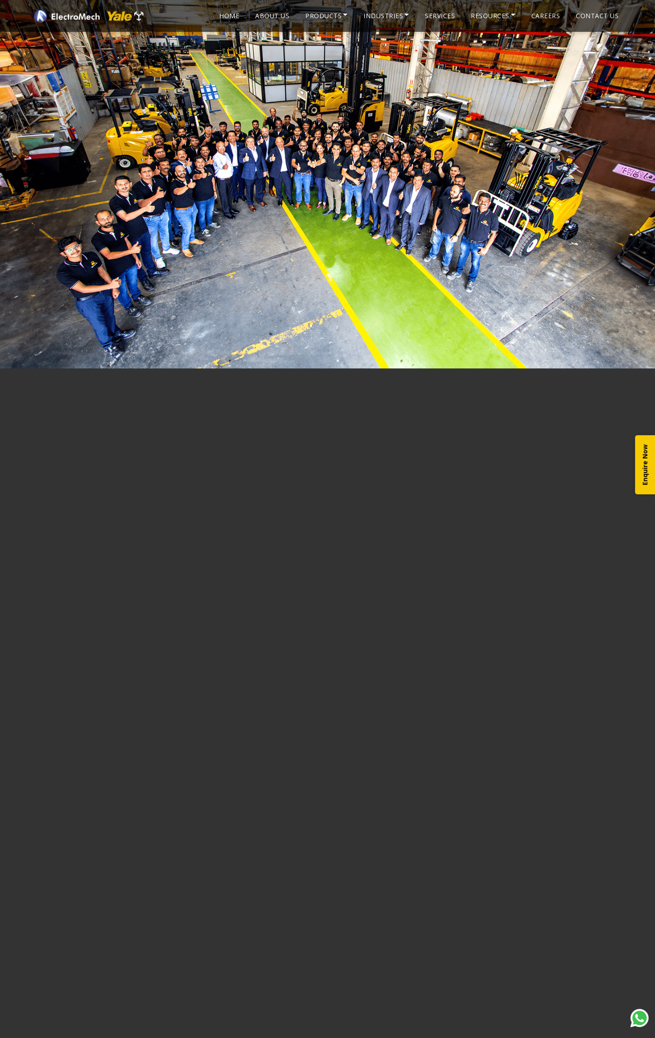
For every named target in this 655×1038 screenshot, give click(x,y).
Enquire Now (644, 464)
